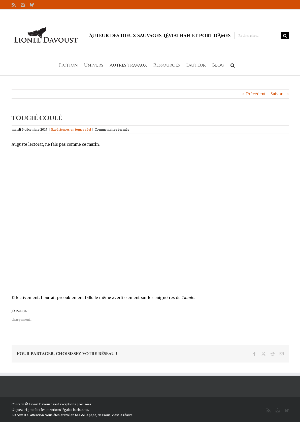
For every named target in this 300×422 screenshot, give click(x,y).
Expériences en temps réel (71, 129)
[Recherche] (285, 35)
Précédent (256, 94)
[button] (232, 64)
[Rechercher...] (257, 35)
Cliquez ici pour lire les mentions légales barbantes (50, 410)
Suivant (278, 94)
